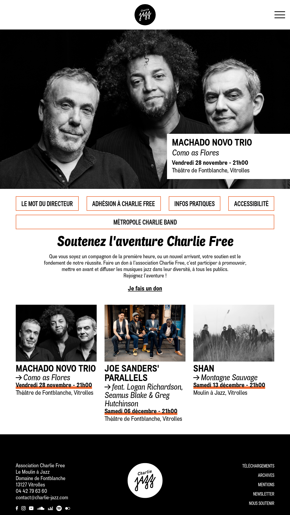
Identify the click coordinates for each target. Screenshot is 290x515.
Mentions (266, 485)
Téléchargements (258, 466)
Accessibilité (251, 203)
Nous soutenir (261, 503)
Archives (266, 475)
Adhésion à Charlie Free (124, 203)
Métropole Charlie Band (145, 222)
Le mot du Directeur (47, 203)
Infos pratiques (195, 203)
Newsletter (263, 494)
